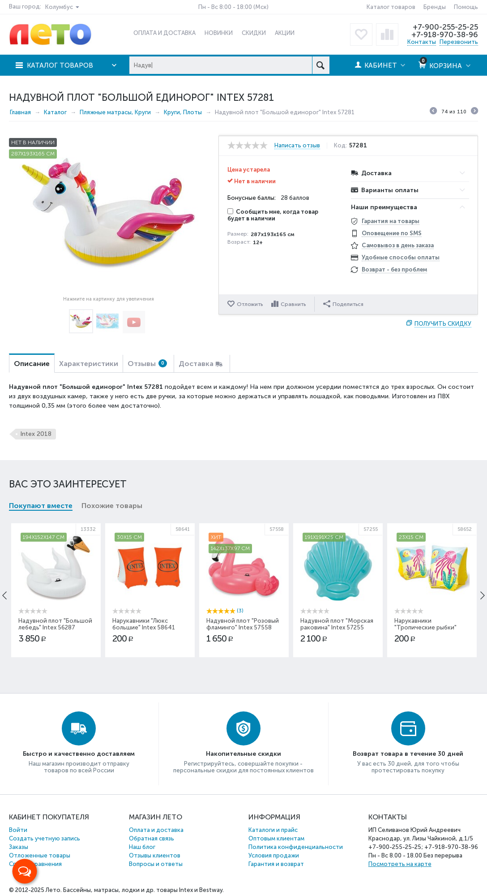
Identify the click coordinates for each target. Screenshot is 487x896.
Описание (32, 363)
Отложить (250, 304)
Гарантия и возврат (276, 864)
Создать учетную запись (44, 838)
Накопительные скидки (243, 754)
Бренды (434, 7)
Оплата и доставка (156, 830)
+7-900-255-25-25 (445, 26)
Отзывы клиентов (154, 855)
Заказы (18, 847)
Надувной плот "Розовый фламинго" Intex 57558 (242, 624)
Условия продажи (273, 855)
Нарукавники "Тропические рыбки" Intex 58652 (425, 627)
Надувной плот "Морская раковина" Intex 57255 (336, 624)
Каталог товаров (391, 7)
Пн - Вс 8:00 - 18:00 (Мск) (233, 7)
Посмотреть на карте (399, 864)
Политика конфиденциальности (295, 847)
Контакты (421, 42)
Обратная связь (151, 838)
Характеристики (88, 363)
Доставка (196, 363)
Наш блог (142, 847)
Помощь (466, 7)
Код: (340, 145)
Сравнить (293, 304)
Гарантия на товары (390, 221)
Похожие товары (111, 505)
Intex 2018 (35, 434)
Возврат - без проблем (394, 269)
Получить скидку (442, 323)
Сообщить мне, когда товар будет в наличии (272, 215)
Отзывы (147, 363)
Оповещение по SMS (392, 233)
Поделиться (343, 303)
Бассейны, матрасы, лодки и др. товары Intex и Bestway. (143, 890)
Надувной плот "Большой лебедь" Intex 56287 (55, 624)
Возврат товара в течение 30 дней (408, 754)
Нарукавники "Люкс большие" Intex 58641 (143, 624)
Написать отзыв (297, 145)
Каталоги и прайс (273, 830)
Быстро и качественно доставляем (79, 754)
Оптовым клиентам (276, 838)
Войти (18, 830)
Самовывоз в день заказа (398, 245)
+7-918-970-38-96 (444, 34)
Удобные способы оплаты (401, 257)
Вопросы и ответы (156, 864)
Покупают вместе (41, 505)
